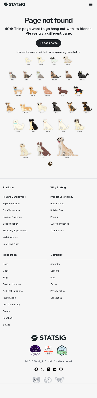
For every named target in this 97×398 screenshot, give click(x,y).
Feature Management (14, 196)
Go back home (48, 43)
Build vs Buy (56, 210)
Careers (54, 270)
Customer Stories (59, 223)
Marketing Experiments (15, 230)
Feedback (8, 318)
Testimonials (57, 230)
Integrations (9, 297)
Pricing (54, 217)
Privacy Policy (57, 291)
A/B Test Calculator (13, 291)
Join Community (11, 304)
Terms (53, 284)
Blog (5, 277)
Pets (52, 277)
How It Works (57, 203)
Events (6, 311)
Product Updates (12, 284)
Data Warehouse (11, 210)
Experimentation (11, 203)
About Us (55, 264)
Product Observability (61, 196)
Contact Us (56, 297)
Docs (5, 264)
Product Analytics (12, 217)
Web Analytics (10, 237)
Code (6, 270)
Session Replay (10, 223)
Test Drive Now (11, 244)
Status (6, 324)
